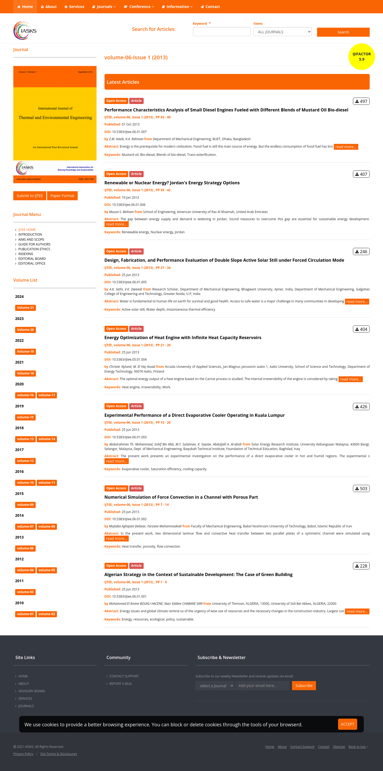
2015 (19, 493)
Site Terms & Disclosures (58, 754)
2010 (19, 602)
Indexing (25, 254)
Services (74, 6)
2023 (19, 318)
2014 (19, 515)
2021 (19, 362)
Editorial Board (32, 258)
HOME (23, 676)
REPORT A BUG (121, 683)
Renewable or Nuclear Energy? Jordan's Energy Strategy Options (172, 183)
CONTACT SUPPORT (124, 676)
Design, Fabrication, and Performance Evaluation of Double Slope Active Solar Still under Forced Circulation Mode (224, 260)
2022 (19, 340)
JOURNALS (26, 706)
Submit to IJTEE (30, 195)
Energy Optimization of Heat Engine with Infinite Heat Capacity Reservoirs (183, 337)
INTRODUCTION (30, 234)
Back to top (358, 746)
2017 (19, 449)
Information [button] (177, 6)
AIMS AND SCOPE (31, 239)
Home (25, 6)
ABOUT (23, 683)
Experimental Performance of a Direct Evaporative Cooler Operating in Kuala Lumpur (195, 415)
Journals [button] (104, 6)
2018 (19, 427)
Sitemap (339, 746)
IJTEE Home (27, 229)
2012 (19, 558)
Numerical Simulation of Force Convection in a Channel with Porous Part (181, 497)
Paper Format (62, 195)
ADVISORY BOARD (31, 691)
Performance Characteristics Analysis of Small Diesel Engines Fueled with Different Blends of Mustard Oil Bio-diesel (226, 110)
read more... (346, 146)
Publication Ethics (34, 249)
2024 (19, 296)
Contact (210, 6)
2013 (19, 537)
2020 (19, 383)
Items (258, 23)
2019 (19, 406)
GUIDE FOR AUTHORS (34, 244)
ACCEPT (347, 724)
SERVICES (25, 698)
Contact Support (302, 746)
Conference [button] (139, 6)
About (49, 6)
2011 (19, 580)
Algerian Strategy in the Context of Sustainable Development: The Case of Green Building (199, 574)
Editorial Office (31, 263)
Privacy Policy (23, 754)
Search (343, 32)
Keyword (202, 23)
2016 (19, 471)
